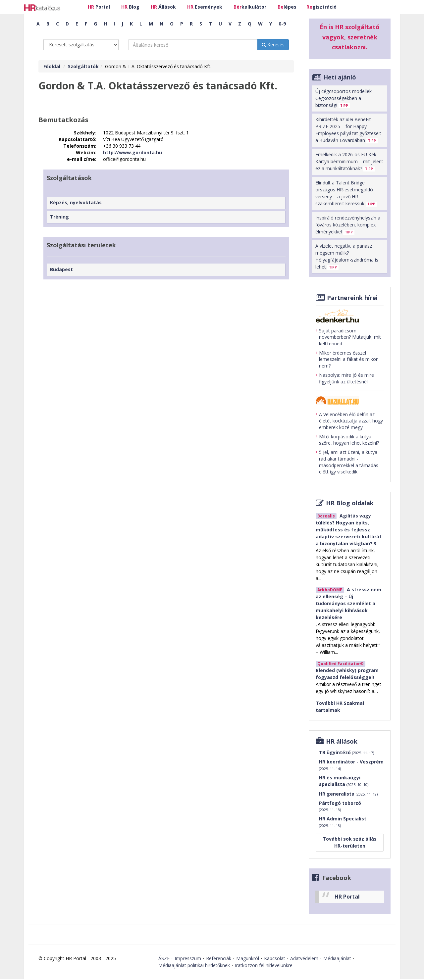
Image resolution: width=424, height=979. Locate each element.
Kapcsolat (274, 958)
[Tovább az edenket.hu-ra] (350, 315)
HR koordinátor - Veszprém (351, 765)
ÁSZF (164, 958)
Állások (163, 7)
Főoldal (51, 66)
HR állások (341, 741)
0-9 (282, 24)
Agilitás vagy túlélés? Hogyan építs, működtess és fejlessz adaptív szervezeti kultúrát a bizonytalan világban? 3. (349, 530)
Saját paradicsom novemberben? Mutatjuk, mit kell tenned (348, 337)
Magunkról (247, 958)
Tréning (59, 217)
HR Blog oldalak (350, 503)
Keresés (273, 44)
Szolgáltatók (83, 66)
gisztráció (321, 7)
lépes (287, 7)
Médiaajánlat (337, 958)
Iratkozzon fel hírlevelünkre (263, 965)
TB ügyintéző (346, 752)
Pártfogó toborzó (340, 806)
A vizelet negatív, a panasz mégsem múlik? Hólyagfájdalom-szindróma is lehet (346, 256)
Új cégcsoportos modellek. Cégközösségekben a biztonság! (344, 98)
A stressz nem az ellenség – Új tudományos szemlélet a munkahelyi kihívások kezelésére (348, 603)
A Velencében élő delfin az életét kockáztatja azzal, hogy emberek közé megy (349, 420)
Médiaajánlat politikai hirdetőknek (194, 965)
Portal (99, 7)
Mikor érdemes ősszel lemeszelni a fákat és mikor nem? (347, 359)
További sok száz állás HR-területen (350, 842)
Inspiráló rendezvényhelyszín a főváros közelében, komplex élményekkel (347, 225)
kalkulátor (250, 7)
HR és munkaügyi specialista (343, 780)
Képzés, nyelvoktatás (76, 202)
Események (204, 7)
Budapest (61, 269)
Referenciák (218, 958)
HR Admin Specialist (342, 821)
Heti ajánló (339, 77)
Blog (130, 7)
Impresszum (188, 958)
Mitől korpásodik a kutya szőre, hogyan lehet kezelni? (347, 439)
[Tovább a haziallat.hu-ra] (350, 400)
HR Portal (347, 896)
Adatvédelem (304, 958)
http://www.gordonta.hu (132, 152)
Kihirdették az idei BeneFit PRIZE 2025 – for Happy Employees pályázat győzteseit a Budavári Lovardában (348, 129)
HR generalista (348, 794)
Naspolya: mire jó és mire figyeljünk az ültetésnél (345, 378)
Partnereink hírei (352, 298)
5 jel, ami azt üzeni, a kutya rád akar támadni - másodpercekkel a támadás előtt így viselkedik (347, 462)
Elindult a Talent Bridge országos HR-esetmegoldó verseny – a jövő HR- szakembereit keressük (346, 193)
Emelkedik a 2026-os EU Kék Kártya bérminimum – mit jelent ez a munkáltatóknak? (349, 161)
